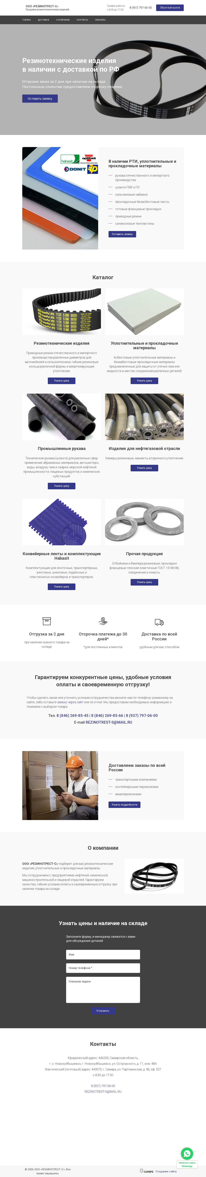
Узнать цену (61, 380)
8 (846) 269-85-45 (73, 715)
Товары (26, 20)
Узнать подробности (124, 804)
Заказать (100, 20)
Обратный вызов (170, 7)
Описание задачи (80, 981)
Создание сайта (166, 1172)
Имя (71, 954)
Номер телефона (79, 968)
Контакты (82, 20)
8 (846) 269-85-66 (107, 715)
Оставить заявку (40, 98)
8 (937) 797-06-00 (141, 7)
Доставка (43, 20)
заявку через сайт (70, 702)
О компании (63, 20)
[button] (61, 311)
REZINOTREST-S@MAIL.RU (109, 722)
